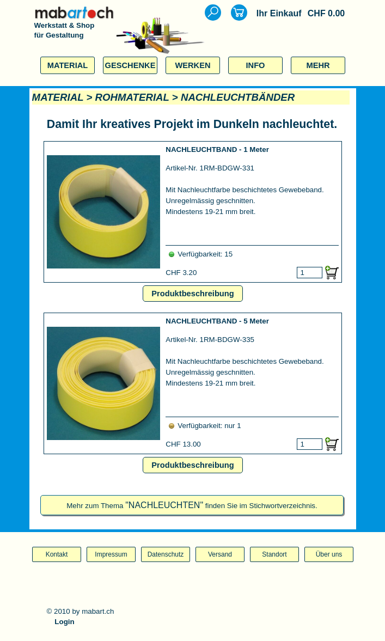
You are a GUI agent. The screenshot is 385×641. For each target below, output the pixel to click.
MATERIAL (67, 65)
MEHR (317, 65)
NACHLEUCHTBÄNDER (238, 97)
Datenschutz (166, 554)
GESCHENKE (130, 65)
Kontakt (57, 554)
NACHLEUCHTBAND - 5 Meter (217, 321)
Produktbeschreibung (192, 293)
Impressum (111, 554)
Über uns (329, 554)
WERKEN (192, 65)
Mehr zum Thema (191, 506)
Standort (274, 554)
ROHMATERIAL (132, 97)
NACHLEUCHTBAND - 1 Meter (217, 149)
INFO (255, 65)
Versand (220, 554)
